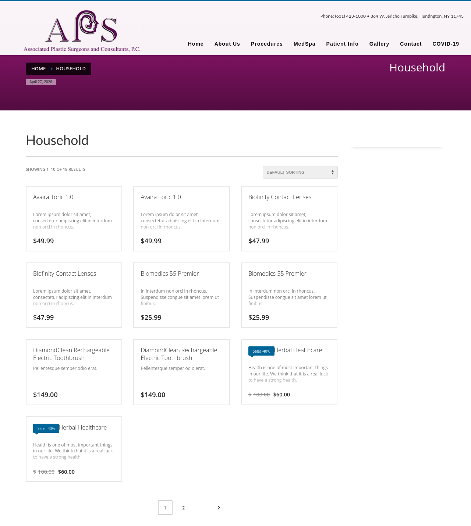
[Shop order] (300, 172)
